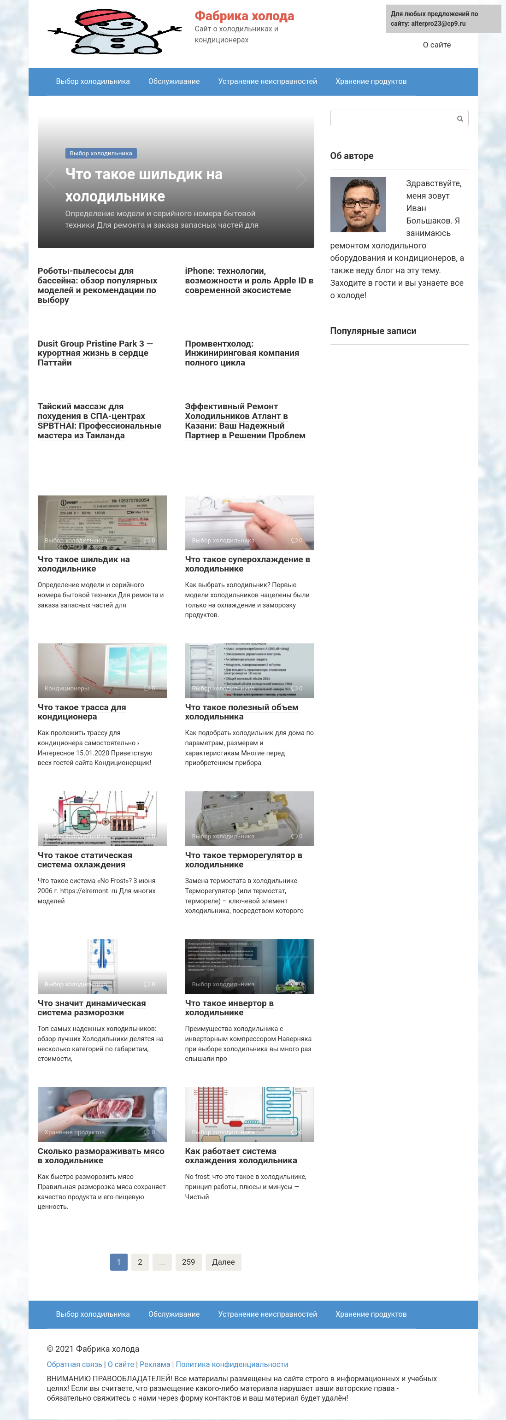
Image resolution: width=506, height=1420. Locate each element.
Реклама (155, 1365)
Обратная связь (74, 1365)
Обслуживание (174, 81)
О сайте (437, 44)
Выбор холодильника (93, 81)
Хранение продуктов (371, 81)
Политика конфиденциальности (232, 1365)
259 (188, 1262)
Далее (224, 1262)
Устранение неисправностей (267, 81)
